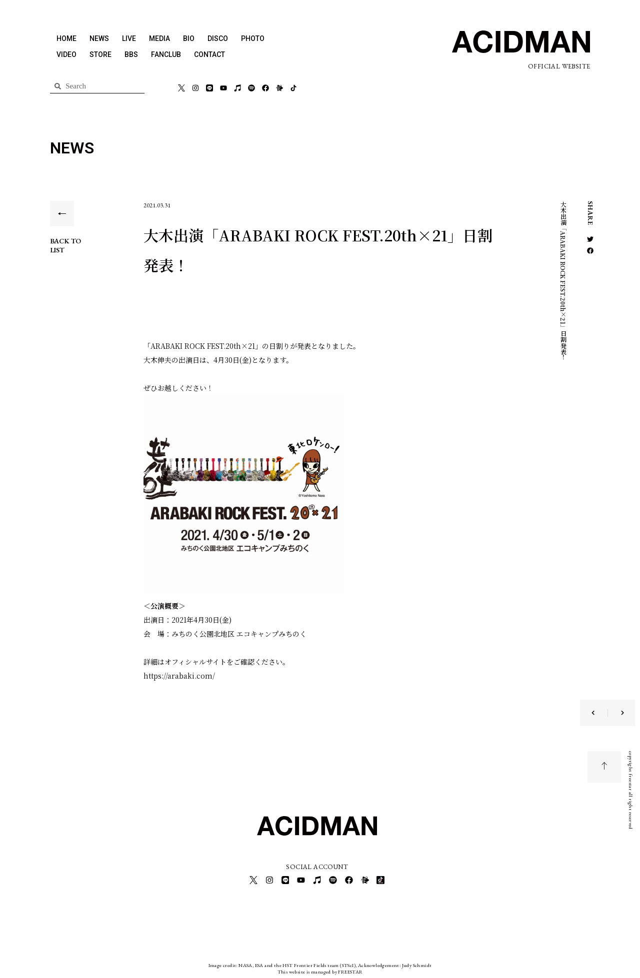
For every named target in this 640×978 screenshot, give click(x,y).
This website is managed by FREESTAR (320, 970)
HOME (66, 38)
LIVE (129, 38)
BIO (188, 38)
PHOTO (252, 38)
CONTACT (209, 54)
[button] (590, 239)
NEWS (99, 38)
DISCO (218, 38)
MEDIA (159, 38)
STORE (101, 54)
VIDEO (66, 54)
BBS (131, 54)
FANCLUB (166, 54)
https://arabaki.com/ (179, 676)
